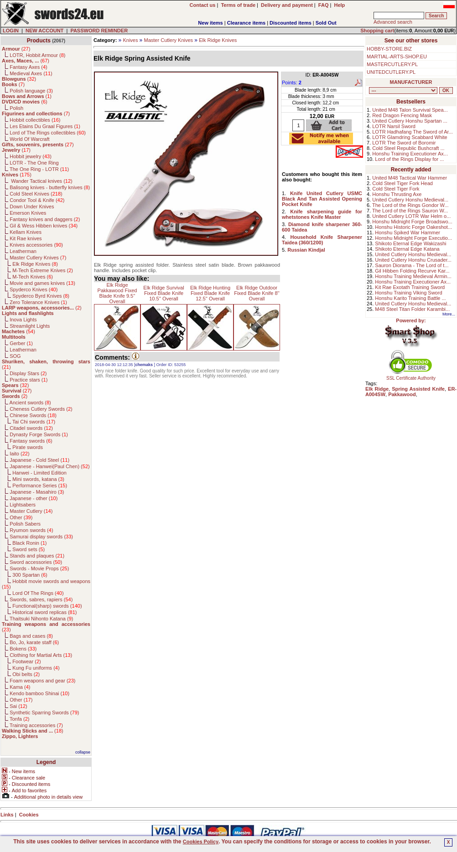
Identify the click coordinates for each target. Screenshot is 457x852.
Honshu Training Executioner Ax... (410, 153)
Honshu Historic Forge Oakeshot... (413, 227)
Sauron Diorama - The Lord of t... (411, 265)
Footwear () (26, 661)
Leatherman (23, 251)
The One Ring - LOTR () (39, 169)
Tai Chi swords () (33, 421)
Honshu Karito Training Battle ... (410, 298)
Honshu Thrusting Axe (396, 194)
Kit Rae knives (26, 238)
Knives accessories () (36, 245)
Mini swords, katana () (38, 479)
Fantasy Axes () (28, 67)
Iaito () (19, 453)
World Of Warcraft (29, 139)
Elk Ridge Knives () (35, 264)
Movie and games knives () (42, 283)
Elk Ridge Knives (218, 40)
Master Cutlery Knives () (38, 257)
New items (210, 23)
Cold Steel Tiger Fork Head (402, 183)
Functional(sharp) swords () (47, 606)
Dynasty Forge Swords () (39, 434)
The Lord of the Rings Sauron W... (410, 210)
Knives (130, 40)
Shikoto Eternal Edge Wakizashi (410, 243)
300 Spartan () (29, 575)
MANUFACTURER (411, 82)
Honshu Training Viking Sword (408, 292)
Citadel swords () (31, 428)
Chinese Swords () (33, 415)
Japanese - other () (33, 498)
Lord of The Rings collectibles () (48, 132)
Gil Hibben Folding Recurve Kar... (412, 271)
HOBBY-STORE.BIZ (389, 49)
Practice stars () (28, 379)
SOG (15, 356)
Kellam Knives (26, 232)
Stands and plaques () (37, 555)
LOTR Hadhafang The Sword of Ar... (412, 131)
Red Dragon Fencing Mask (402, 115)
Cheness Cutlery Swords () (41, 409)
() (16, 49)
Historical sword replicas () (44, 612)
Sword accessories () (36, 562)
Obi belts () (26, 674)
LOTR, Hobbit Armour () (37, 55)
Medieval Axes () (31, 73)
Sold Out (326, 23)
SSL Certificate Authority (411, 376)
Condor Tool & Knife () (37, 200)
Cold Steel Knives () (36, 193)
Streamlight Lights (30, 326)
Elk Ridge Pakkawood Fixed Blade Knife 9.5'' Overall (117, 293)
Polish (16, 108)
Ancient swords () (30, 402)
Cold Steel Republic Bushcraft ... (408, 148)
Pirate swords (27, 447)
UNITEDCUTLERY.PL (391, 72)
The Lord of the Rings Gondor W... (410, 205)
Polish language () (31, 90)
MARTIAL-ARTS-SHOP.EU (397, 56)
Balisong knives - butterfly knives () (50, 187)
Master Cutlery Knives (168, 40)
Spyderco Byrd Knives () (40, 296)
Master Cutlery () (31, 511)
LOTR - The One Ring (34, 162)
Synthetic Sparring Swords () (44, 712)
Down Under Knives (32, 206)
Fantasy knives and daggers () (45, 219)
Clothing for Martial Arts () (41, 655)
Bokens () (23, 648)
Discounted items (291, 23)
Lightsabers (23, 504)
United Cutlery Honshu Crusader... (413, 260)
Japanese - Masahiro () (37, 492)
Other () (21, 517)
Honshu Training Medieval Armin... (413, 276)
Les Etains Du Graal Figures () (45, 126)
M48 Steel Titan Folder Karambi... (412, 309)
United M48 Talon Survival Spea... (410, 110)
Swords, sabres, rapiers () (41, 599)
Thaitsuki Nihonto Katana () (41, 618)
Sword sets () (28, 549)
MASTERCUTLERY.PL (392, 64)
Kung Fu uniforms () (35, 668)
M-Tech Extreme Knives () (42, 270)
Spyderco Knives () (33, 289)
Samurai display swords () (41, 536)
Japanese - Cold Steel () (39, 460)
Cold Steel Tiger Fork (395, 188)
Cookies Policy (200, 841)
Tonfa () (19, 719)
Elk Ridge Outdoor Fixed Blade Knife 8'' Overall (257, 293)
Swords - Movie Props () (39, 568)
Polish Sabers (25, 524)
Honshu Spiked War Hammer (407, 232)
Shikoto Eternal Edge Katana (407, 249)
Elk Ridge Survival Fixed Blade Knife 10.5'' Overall (163, 293)
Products (39, 40)
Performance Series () (39, 485)
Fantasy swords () (31, 441)
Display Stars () (28, 373)
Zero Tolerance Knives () (38, 302)
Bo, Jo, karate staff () (34, 642)
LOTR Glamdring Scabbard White (409, 137)
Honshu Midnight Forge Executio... (413, 238)
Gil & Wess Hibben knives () (44, 225)
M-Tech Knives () (32, 276)
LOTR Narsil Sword (393, 126)
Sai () (18, 706)
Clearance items (246, 23)
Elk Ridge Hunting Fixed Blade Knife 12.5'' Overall (210, 293)
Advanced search (393, 22)
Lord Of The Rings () (37, 593)
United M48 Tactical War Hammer (409, 178)
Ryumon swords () (31, 530)
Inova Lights (23, 319)
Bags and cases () (31, 636)
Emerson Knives (28, 213)
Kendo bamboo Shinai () (39, 693)
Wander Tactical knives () (41, 181)
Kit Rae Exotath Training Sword (410, 287)
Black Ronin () (29, 543)
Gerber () (21, 343)
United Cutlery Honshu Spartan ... (409, 121)
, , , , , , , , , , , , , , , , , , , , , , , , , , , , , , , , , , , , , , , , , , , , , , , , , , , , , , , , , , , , (403, 90)
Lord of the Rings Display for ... (409, 159)
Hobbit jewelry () (31, 156)
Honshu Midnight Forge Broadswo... (412, 221)
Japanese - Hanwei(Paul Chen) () (50, 466)
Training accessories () (36, 725)
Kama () (20, 687)
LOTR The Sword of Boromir (404, 142)
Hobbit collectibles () (35, 120)
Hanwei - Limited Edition (39, 472)
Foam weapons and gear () (42, 680)
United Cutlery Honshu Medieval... (410, 199)
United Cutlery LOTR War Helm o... (411, 216)
